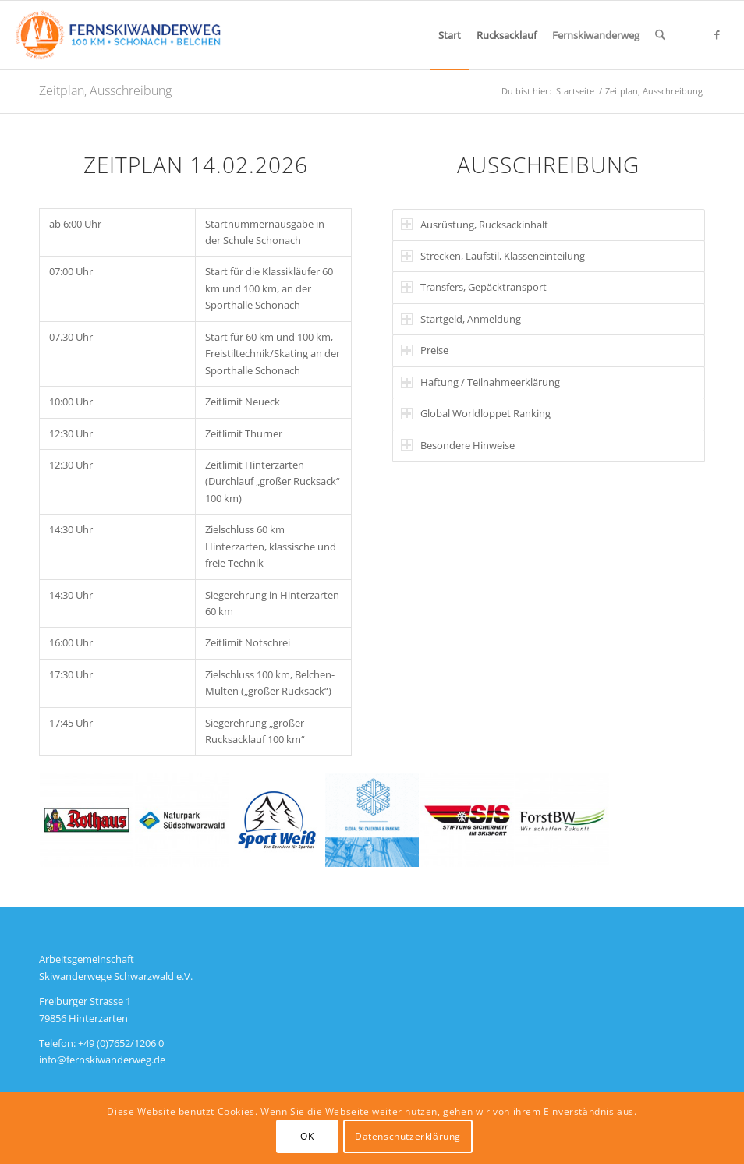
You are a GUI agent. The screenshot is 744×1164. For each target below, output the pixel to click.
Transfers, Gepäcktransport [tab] (474, 287)
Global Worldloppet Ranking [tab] (476, 413)
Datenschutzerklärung (408, 1136)
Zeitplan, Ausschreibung (105, 90)
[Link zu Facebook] (717, 34)
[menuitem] (449, 35)
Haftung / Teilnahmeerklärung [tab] (480, 382)
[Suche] (660, 35)
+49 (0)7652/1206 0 (121, 1043)
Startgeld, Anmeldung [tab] (461, 319)
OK (307, 1136)
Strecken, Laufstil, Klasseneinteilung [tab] (493, 256)
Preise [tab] (424, 350)
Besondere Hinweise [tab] (458, 445)
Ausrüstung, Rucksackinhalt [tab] (474, 225)
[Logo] (118, 35)
